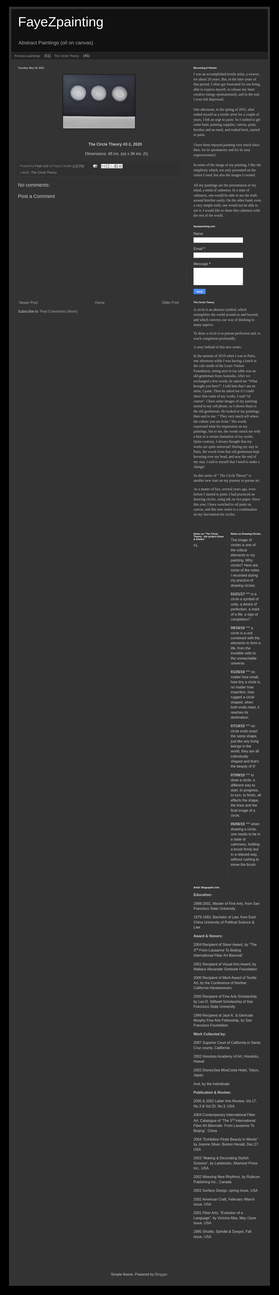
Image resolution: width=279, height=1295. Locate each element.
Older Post (170, 303)
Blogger (161, 1274)
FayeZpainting (61, 21)
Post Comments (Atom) (58, 311)
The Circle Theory (66, 56)
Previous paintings (27, 56)
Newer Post (28, 303)
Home (100, 303)
